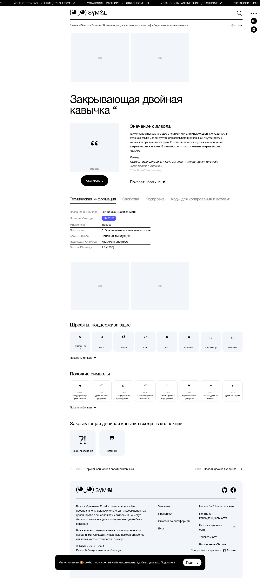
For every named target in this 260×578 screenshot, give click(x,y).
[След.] (240, 25)
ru (254, 21)
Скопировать (94, 180)
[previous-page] (74, 25)
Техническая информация (93, 199)
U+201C (109, 218)
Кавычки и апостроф (115, 241)
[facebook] (233, 490)
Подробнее (168, 562)
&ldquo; (106, 224)
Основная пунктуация (116, 236)
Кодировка (155, 199)
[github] (225, 490)
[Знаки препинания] (83, 443)
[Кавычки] (112, 443)
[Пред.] (233, 25)
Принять (192, 562)
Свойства (130, 199)
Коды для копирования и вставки (200, 199)
